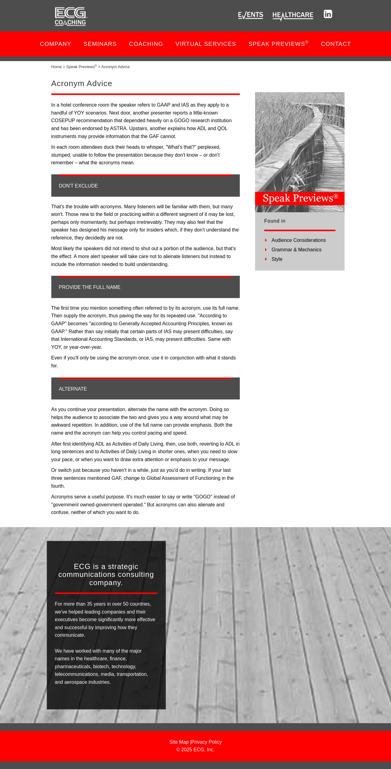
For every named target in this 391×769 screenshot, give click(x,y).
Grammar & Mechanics (297, 249)
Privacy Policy (206, 742)
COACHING (146, 44)
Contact (336, 44)
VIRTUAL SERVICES (205, 44)
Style (277, 259)
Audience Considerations (299, 240)
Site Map (178, 742)
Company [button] (55, 44)
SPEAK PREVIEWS (278, 43)
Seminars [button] (100, 44)
